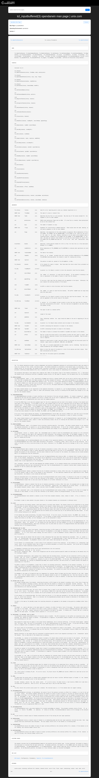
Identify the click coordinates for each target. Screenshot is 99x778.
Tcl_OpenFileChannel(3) (17, 40)
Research (86, 22)
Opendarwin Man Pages (16, 22)
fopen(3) (39, 758)
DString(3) (17, 758)
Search (87, 9)
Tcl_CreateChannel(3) (47, 758)
